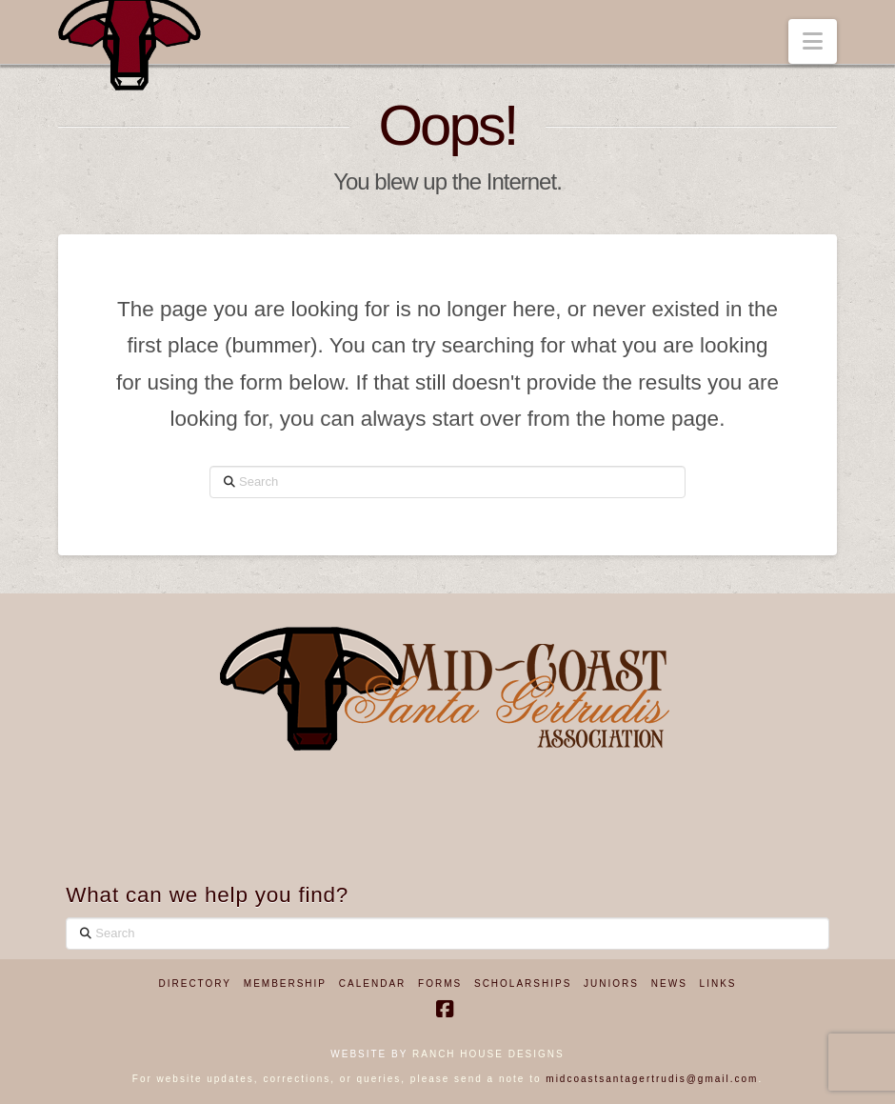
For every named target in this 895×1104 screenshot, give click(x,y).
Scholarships (522, 983)
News (669, 983)
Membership (285, 983)
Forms (440, 983)
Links (718, 983)
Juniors (611, 983)
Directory (195, 983)
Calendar (372, 983)
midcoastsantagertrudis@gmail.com (652, 1079)
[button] (812, 41)
